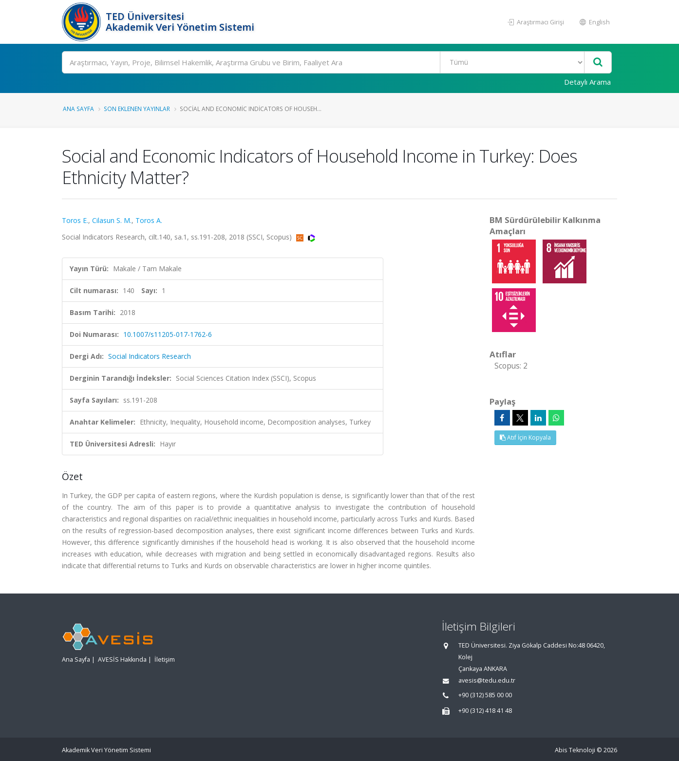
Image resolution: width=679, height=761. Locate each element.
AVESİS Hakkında (122, 659)
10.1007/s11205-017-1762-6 (167, 334)
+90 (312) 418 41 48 (485, 710)
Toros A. (148, 220)
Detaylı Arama (587, 82)
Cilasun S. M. (112, 220)
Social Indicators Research (149, 356)
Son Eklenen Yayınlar (137, 108)
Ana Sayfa (78, 108)
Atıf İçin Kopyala (525, 437)
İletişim (164, 659)
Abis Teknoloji (575, 750)
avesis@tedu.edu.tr (486, 680)
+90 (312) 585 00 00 (485, 695)
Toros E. (75, 220)
